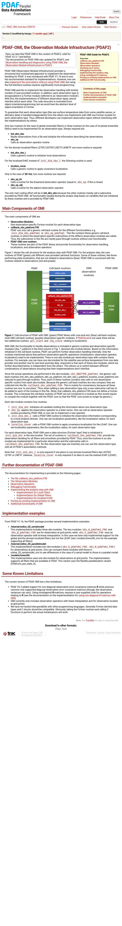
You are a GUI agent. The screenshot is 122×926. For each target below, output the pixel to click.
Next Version (110, 27)
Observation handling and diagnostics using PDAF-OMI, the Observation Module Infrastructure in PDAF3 (36, 64)
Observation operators (90, 65)
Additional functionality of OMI (27, 508)
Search (114, 22)
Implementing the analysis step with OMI (32, 493)
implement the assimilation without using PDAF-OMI (37, 82)
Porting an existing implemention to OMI (98, 77)
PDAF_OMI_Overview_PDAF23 (21, 27)
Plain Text (61, 634)
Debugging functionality (90, 70)
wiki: (4, 27)
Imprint (101, 638)
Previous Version (70, 27)
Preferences (86, 17)
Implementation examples (95, 97)
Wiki (102, 22)
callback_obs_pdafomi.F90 (92, 61)
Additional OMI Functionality (92, 80)
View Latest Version (91, 27)
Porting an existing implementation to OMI (33, 505)
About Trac (114, 17)
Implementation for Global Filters (34, 499)
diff (50, 33)
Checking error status (89, 68)
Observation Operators (22, 488)
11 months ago (39, 33)
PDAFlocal (83, 339)
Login (74, 17)
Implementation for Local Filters (33, 496)
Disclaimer (91, 638)
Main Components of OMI (94, 92)
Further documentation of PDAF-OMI (99, 95)
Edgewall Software (33, 640)
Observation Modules (89, 63)
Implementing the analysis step (94, 72)
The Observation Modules (24, 485)
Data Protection (113, 638)
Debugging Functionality (23, 491)
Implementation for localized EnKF (35, 502)
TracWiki (90, 625)
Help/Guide (100, 17)
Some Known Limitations (94, 99)
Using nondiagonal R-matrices (93, 75)
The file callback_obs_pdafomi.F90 (29, 482)
